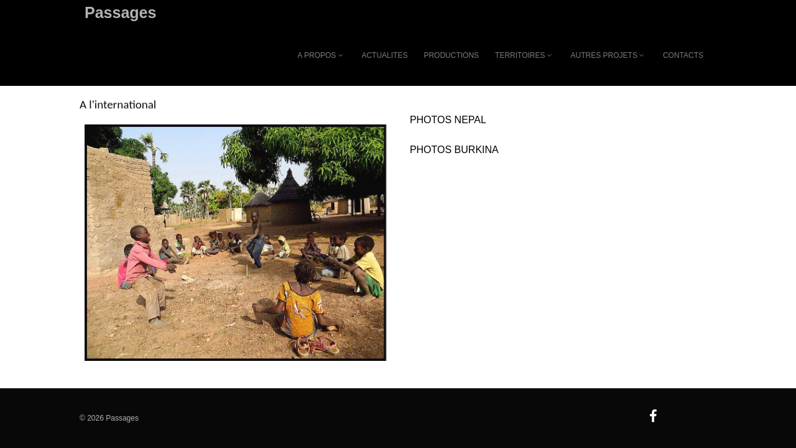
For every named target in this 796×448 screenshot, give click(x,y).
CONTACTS (683, 55)
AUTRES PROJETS (609, 55)
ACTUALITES (384, 55)
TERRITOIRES (524, 55)
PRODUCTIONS (451, 55)
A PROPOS (321, 55)
